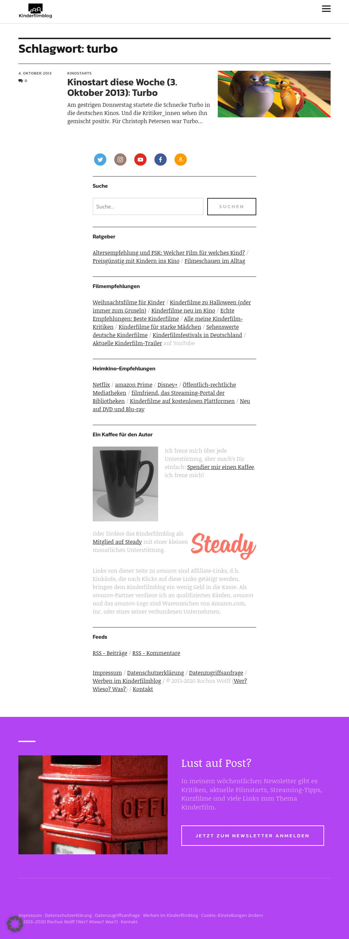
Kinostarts (79, 73)
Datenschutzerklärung (155, 672)
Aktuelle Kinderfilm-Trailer (127, 343)
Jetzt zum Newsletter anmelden (253, 835)
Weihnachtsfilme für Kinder (129, 302)
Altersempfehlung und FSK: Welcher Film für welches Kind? (169, 252)
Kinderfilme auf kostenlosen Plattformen (182, 401)
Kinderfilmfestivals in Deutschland (197, 335)
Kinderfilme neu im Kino (183, 310)
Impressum (107, 672)
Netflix (101, 384)
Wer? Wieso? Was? (96, 921)
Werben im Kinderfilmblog (127, 681)
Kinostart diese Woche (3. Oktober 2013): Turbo (122, 87)
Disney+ (167, 384)
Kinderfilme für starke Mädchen (160, 327)
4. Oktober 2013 (35, 73)
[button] (15, 924)
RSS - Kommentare (156, 653)
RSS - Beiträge (110, 653)
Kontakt (143, 689)
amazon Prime (133, 384)
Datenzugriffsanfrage (216, 672)
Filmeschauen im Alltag (215, 261)
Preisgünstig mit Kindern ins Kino (136, 261)
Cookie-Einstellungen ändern (232, 915)
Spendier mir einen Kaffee (220, 467)
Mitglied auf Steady (117, 542)
